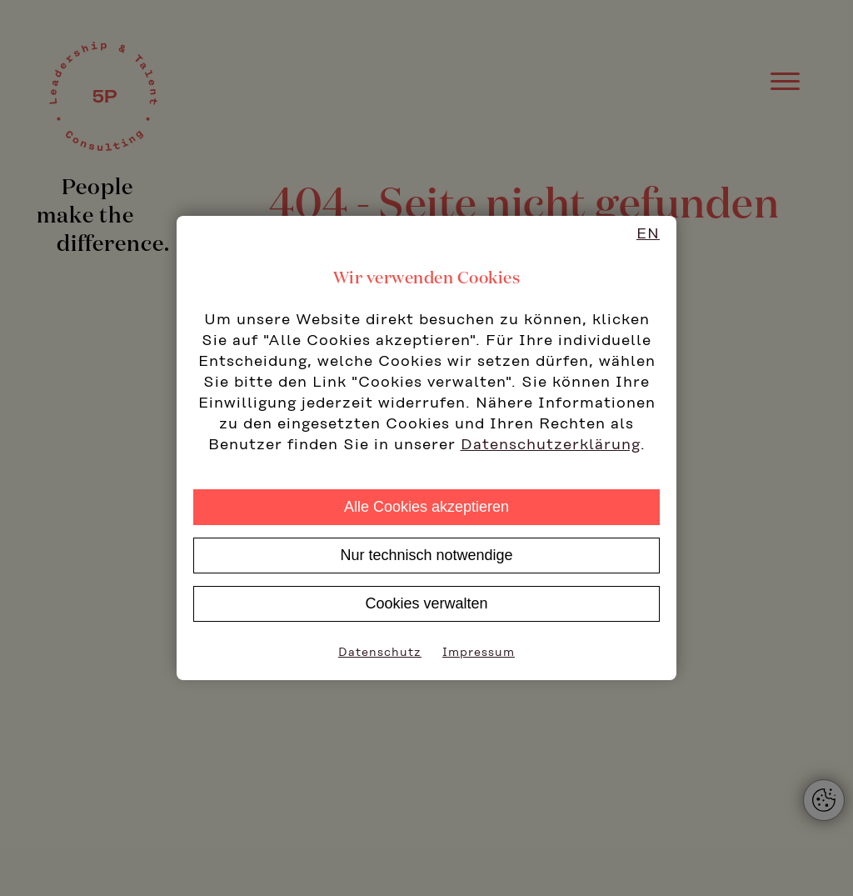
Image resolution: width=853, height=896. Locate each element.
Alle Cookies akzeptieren (426, 506)
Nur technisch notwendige (426, 555)
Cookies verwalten (426, 603)
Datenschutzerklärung (551, 445)
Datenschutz (380, 652)
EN (648, 234)
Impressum (478, 652)
